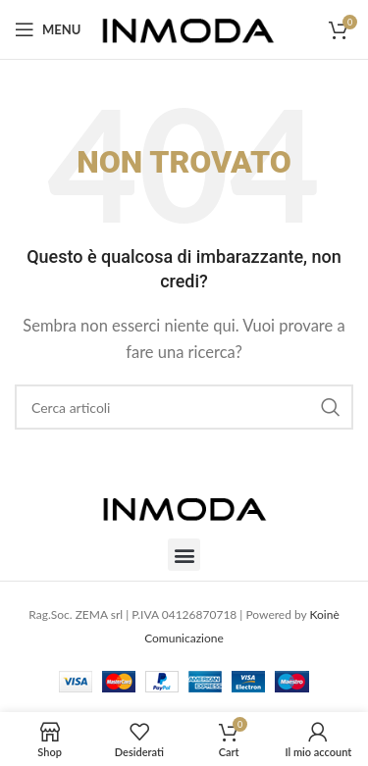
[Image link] (184, 506)
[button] (184, 554)
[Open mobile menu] (47, 29)
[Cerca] (184, 407)
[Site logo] (188, 27)
